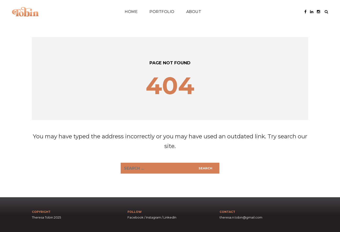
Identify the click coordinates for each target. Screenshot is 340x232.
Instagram (153, 217)
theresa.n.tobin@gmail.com (241, 217)
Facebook (136, 217)
